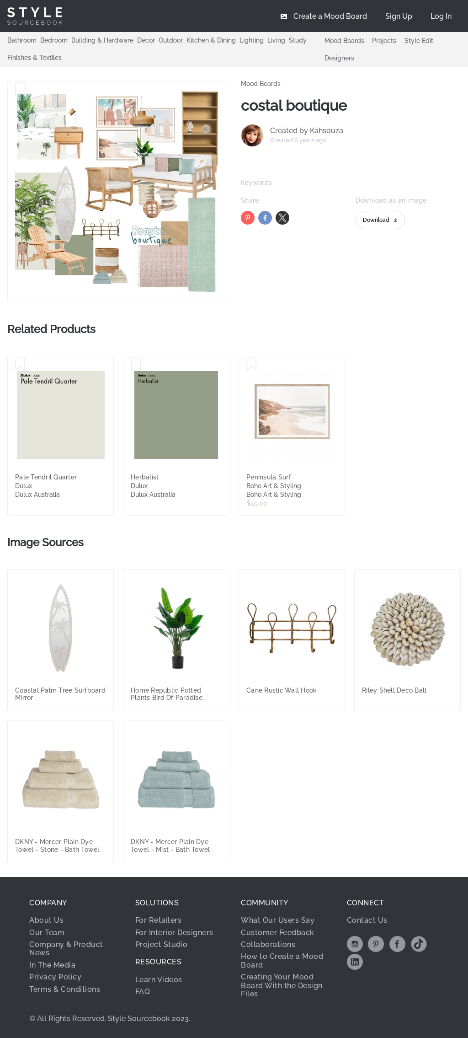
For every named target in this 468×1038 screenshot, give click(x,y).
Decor (146, 40)
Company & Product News (66, 948)
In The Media (52, 965)
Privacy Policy (55, 977)
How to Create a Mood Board (282, 960)
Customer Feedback (277, 932)
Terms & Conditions (64, 989)
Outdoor (171, 40)
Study (298, 40)
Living (276, 40)
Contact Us (367, 920)
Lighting (251, 40)
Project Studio (161, 944)
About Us (46, 920)
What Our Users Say (277, 920)
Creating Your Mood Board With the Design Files (282, 985)
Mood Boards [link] (261, 83)
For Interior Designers (174, 932)
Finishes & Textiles (34, 57)
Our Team (46, 932)
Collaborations (268, 944)
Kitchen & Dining (211, 40)
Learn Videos (158, 979)
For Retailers (158, 920)
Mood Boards (344, 40)
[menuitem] (441, 16)
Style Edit (418, 40)
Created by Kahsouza (306, 131)
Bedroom (54, 40)
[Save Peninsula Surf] (251, 364)
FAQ (142, 991)
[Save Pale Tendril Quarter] (20, 364)
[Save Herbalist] (136, 364)
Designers (339, 58)
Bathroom (22, 40)
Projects (384, 40)
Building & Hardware (102, 40)
